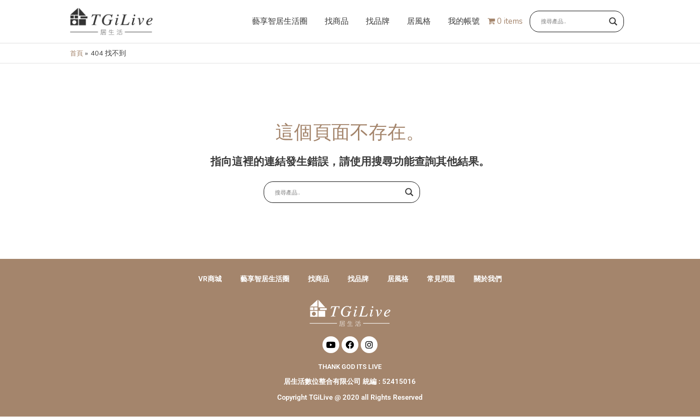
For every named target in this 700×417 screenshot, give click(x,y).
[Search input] (572, 21)
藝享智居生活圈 (264, 279)
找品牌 (358, 279)
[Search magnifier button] (613, 21)
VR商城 (210, 279)
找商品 (318, 279)
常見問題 (441, 279)
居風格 (397, 279)
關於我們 (488, 279)
